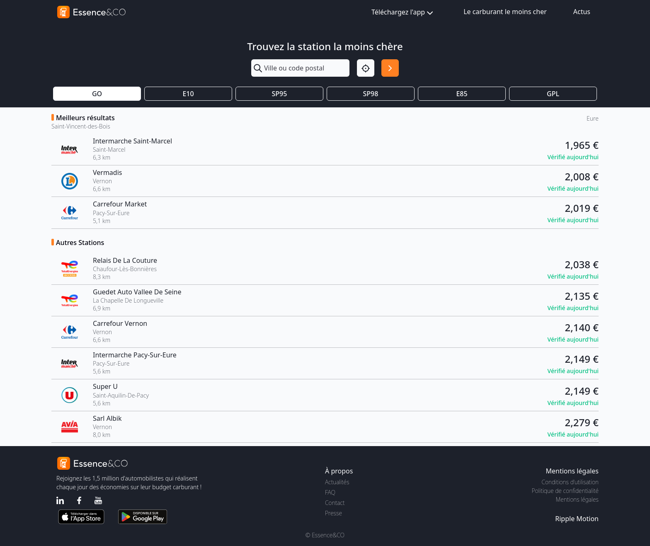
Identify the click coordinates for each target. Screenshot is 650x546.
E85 (461, 93)
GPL (553, 93)
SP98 (370, 93)
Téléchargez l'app (403, 12)
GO (97, 93)
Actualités (337, 482)
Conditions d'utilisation (570, 482)
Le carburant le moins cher (505, 11)
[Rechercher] (390, 68)
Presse (333, 513)
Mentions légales (577, 499)
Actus (581, 11)
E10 (188, 93)
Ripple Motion (577, 518)
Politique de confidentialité (565, 491)
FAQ (330, 492)
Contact (334, 503)
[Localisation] (365, 68)
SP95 (279, 93)
